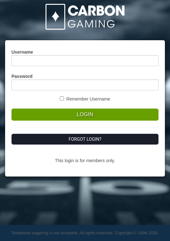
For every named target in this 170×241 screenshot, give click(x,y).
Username (22, 52)
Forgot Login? (84, 139)
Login (85, 114)
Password (21, 76)
